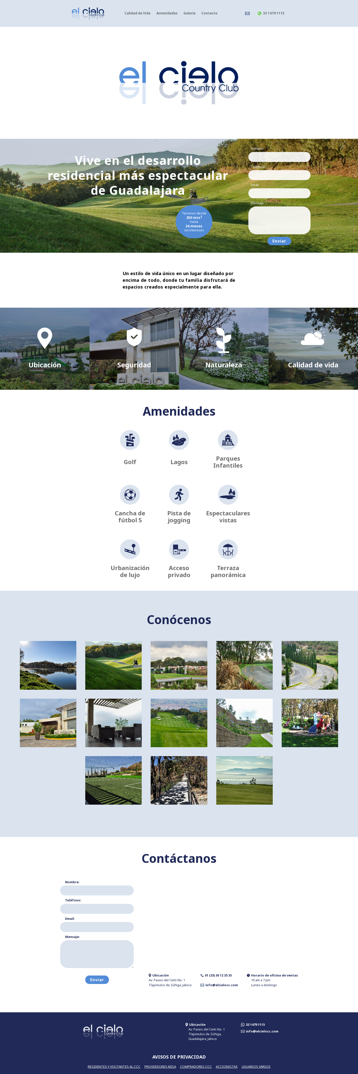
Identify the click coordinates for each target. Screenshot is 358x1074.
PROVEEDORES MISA (160, 1066)
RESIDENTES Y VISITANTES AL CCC (114, 1066)
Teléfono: (258, 166)
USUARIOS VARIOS (256, 1066)
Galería (189, 13)
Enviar (279, 241)
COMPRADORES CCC (196, 1066)
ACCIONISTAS (227, 1066)
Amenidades (167, 13)
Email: (255, 185)
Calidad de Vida (137, 13)
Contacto (209, 13)
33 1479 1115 (270, 13)
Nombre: (257, 148)
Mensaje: (258, 203)
